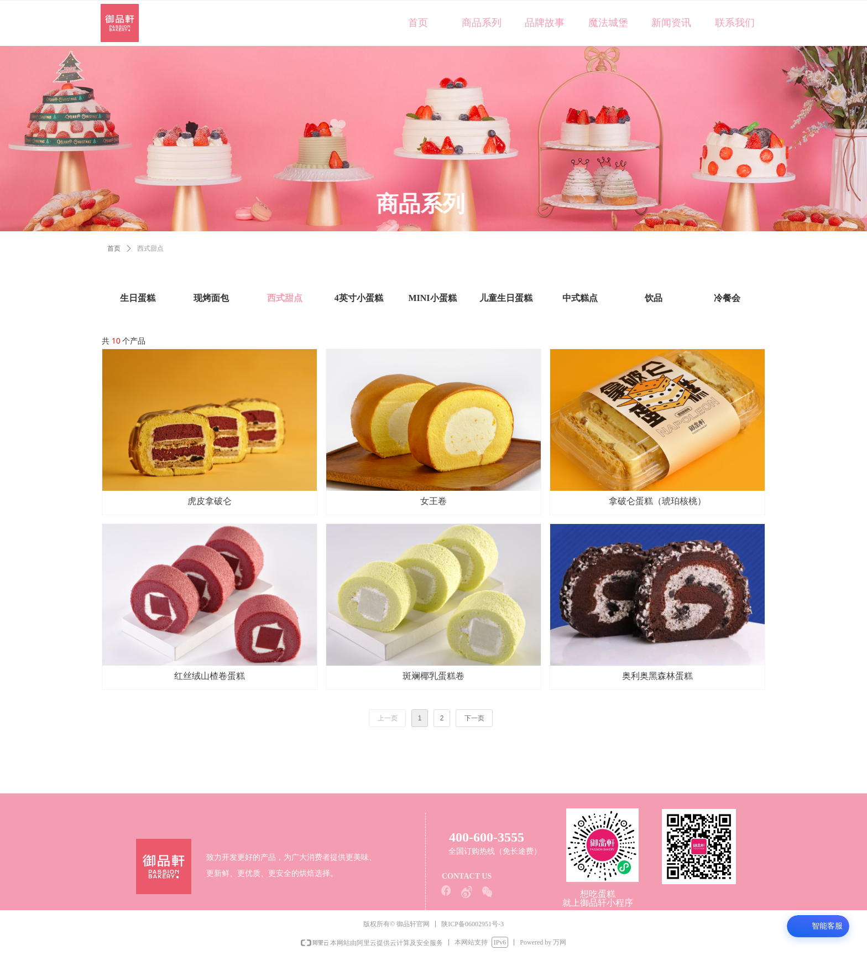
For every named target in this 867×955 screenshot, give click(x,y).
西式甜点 (284, 298)
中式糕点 (580, 298)
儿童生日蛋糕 (505, 298)
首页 (114, 248)
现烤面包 (211, 298)
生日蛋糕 (137, 298)
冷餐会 (727, 298)
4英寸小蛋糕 (359, 298)
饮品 (653, 298)
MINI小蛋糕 (432, 298)
